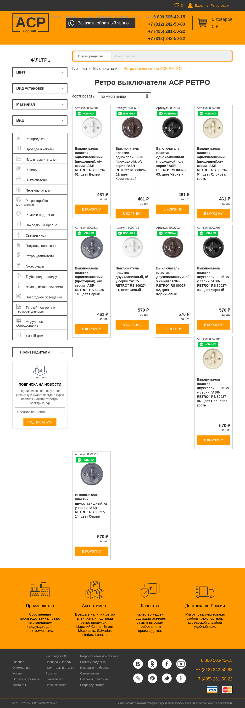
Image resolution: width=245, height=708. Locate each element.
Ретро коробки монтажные (99, 656)
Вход (199, 5)
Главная (18, 16)
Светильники (89, 673)
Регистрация (220, 5)
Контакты (104, 16)
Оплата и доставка (79, 16)
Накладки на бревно (95, 667)
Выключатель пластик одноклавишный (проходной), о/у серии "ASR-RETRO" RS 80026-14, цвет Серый (90, 281)
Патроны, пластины (94, 679)
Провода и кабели (58, 662)
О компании (38, 16)
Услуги (55, 16)
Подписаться (40, 422)
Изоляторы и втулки (59, 667)
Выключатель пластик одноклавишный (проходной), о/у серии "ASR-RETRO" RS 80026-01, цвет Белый (90, 161)
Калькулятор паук (159, 16)
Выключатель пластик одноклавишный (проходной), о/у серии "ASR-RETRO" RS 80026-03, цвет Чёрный (171, 161)
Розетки (51, 673)
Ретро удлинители (93, 685)
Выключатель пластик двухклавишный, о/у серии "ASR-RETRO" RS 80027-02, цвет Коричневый (172, 281)
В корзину (91, 209)
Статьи (136, 16)
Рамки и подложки (93, 662)
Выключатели (105, 69)
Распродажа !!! (56, 656)
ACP (31, 23)
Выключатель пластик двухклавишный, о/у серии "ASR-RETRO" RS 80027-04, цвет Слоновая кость (213, 392)
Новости (121, 16)
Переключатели (56, 685)
